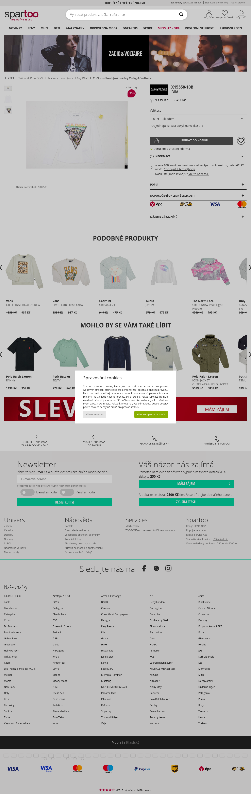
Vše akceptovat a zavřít (151, 414)
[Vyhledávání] (181, 15)
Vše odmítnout (94, 414)
